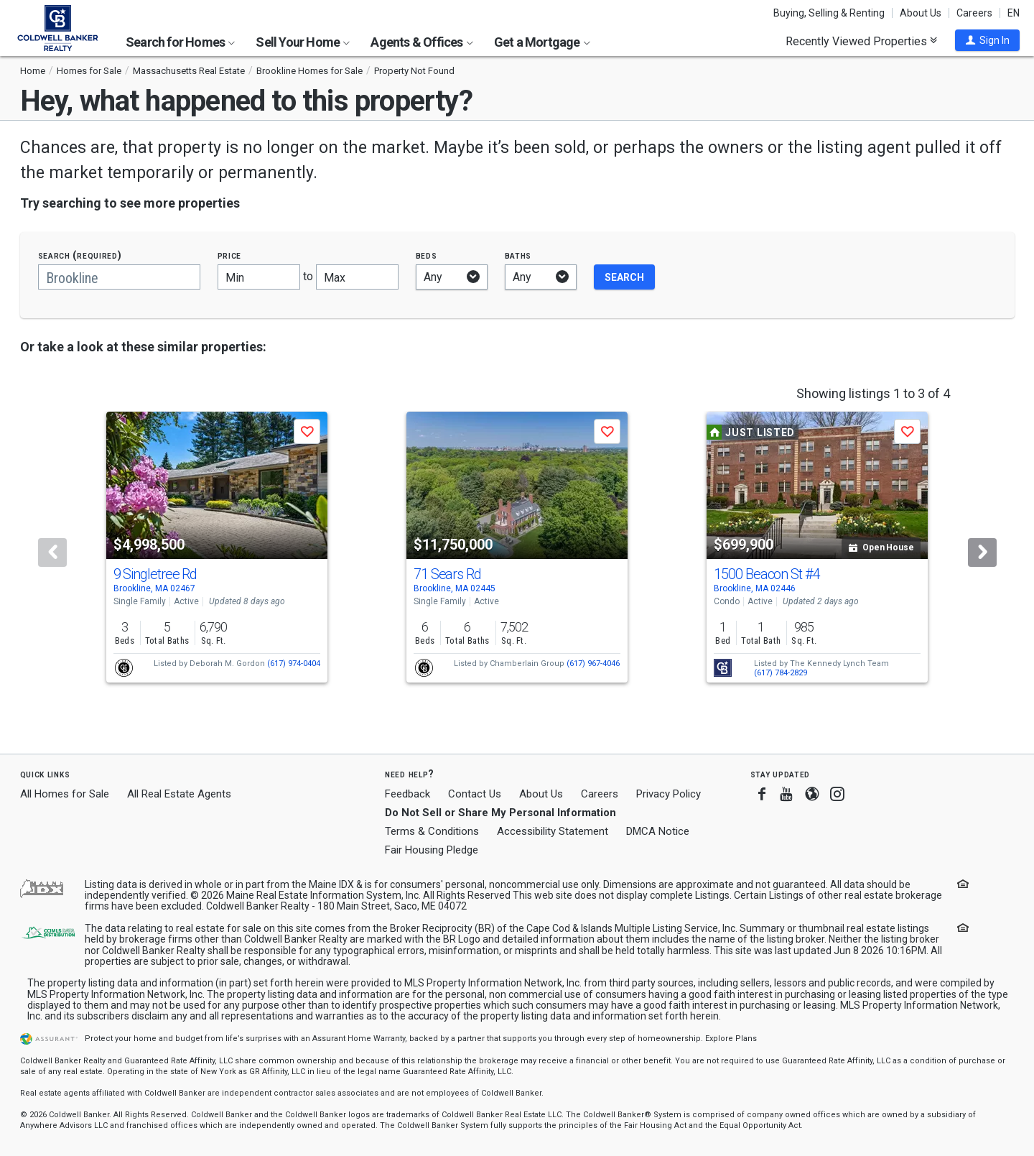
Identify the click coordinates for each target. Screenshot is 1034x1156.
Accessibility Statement (552, 831)
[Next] (982, 552)
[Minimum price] (259, 277)
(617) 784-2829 (780, 673)
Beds (426, 255)
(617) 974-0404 (293, 663)
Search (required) (80, 255)
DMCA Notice (657, 831)
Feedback (407, 794)
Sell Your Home (303, 42)
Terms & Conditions (432, 831)
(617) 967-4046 (593, 663)
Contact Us (474, 793)
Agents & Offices (421, 42)
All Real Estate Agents (179, 793)
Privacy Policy (668, 793)
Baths (518, 255)
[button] (987, 40)
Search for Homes (180, 42)
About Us (920, 13)
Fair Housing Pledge (431, 849)
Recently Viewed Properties (861, 40)
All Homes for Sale (64, 793)
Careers (974, 13)
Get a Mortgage (542, 42)
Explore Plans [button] (731, 1038)
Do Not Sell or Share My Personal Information (500, 812)
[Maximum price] (357, 277)
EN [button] (1013, 13)
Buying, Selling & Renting (829, 13)
